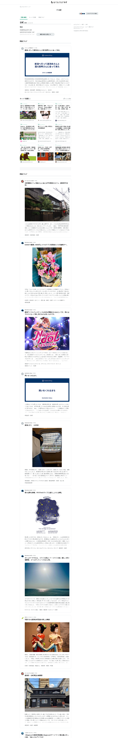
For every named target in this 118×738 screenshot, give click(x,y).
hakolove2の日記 (28, 422)
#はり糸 (62, 480)
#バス (55, 300)
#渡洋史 (27, 90)
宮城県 (22, 30)
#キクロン (48, 92)
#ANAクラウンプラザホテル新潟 (39, 480)
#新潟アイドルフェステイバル (32, 363)
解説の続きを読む (45, 34)
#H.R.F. (50, 90)
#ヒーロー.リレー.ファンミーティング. (35, 92)
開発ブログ (91, 26)
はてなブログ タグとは (79, 26)
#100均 (26, 300)
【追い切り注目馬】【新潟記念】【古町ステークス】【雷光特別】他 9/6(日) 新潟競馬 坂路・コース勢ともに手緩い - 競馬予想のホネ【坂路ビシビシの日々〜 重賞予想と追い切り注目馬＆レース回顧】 (28, 149)
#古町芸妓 (31, 665)
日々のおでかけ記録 (29, 180)
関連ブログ (41, 17)
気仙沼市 (26, 30)
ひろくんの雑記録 (29, 47)
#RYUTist (27, 548)
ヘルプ (86, 26)
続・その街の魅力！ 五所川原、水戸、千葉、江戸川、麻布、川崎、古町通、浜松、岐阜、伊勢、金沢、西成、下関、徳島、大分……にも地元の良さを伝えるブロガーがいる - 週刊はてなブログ (62, 107)
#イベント (58, 363)
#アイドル (43, 363)
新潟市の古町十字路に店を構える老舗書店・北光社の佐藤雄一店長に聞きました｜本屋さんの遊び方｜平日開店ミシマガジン (62, 128)
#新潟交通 (27, 302)
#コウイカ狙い (34, 609)
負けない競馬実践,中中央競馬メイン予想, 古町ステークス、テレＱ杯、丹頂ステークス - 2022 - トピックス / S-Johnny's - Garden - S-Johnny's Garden (28, 107)
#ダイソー (37, 300)
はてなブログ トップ (25, 6)
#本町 (47, 300)
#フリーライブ (51, 363)
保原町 (30, 32)
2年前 (34, 373)
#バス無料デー (61, 300)
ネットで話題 (32, 17)
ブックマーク (24, 103)
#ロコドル (50, 548)
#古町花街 (32, 235)
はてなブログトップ (78, 28)
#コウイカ (27, 609)
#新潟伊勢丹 (52, 480)
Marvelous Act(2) (28, 242)
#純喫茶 (36, 725)
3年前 (35, 732)
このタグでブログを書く (92, 13)
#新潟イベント (28, 365)
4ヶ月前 (35, 47)
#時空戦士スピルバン (41, 90)
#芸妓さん (37, 665)
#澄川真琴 (32, 90)
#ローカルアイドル (42, 548)
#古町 (57, 92)
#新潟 (53, 92)
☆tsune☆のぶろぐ (29, 732)
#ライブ (56, 548)
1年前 (36, 180)
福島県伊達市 (24, 32)
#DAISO (31, 300)
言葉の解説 (23, 17)
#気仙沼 (27, 415)
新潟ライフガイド (29, 617)
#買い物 (43, 300)
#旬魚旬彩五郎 (28, 482)
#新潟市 (27, 235)
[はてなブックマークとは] (29, 98)
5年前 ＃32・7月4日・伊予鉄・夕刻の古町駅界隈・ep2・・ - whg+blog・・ (45, 149)
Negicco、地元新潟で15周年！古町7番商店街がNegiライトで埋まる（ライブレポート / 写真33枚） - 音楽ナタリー (28, 128)
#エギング (51, 609)
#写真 (51, 665)
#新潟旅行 (27, 480)
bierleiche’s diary (28, 373)
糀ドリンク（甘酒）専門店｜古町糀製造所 (45, 127)
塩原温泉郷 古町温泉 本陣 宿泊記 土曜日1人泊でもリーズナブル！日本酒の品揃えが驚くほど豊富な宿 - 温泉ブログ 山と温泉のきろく (62, 149)
